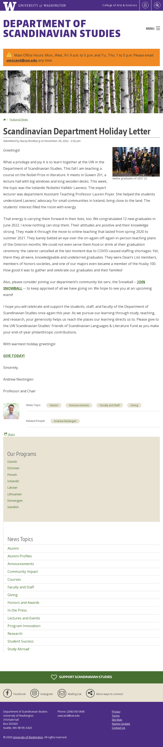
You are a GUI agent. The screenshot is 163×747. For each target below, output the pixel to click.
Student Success (21, 641)
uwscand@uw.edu (21, 60)
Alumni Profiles (20, 556)
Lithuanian (14, 494)
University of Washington (28, 737)
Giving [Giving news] (134, 405)
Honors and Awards (23, 602)
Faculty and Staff (21, 587)
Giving (13, 594)
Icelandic (13, 481)
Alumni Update (121, 724)
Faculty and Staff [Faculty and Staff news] (110, 405)
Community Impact (23, 571)
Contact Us (118, 728)
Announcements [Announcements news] (79, 405)
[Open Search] (157, 5)
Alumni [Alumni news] (54, 405)
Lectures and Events (24, 618)
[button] (136, 161)
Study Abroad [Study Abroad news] (18, 649)
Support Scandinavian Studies (81, 677)
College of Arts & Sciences (119, 5)
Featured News (19, 119)
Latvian (12, 487)
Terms (116, 715)
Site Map (117, 720)
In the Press (17, 610)
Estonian (13, 468)
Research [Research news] (15, 633)
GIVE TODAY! (14, 355)
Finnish (12, 475)
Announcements (21, 563)
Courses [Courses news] (14, 579)
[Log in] (145, 5)
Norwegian (15, 500)
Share (9, 434)
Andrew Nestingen (65, 421)
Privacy (116, 711)
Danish (12, 462)
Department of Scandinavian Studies (62, 28)
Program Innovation (24, 625)
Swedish (13, 507)
